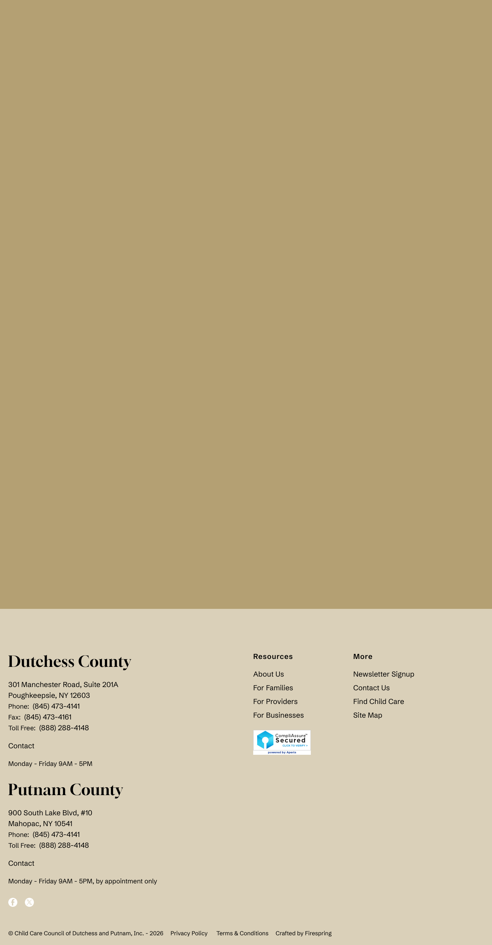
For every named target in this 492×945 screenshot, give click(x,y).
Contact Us (371, 690)
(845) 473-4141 (56, 709)
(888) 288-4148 (64, 730)
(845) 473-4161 (47, 720)
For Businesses (278, 718)
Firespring (318, 936)
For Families (273, 690)
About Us (268, 677)
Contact (21, 748)
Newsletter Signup (383, 677)
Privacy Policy (188, 936)
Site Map (368, 718)
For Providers (275, 704)
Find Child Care (378, 704)
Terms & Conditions (242, 936)
